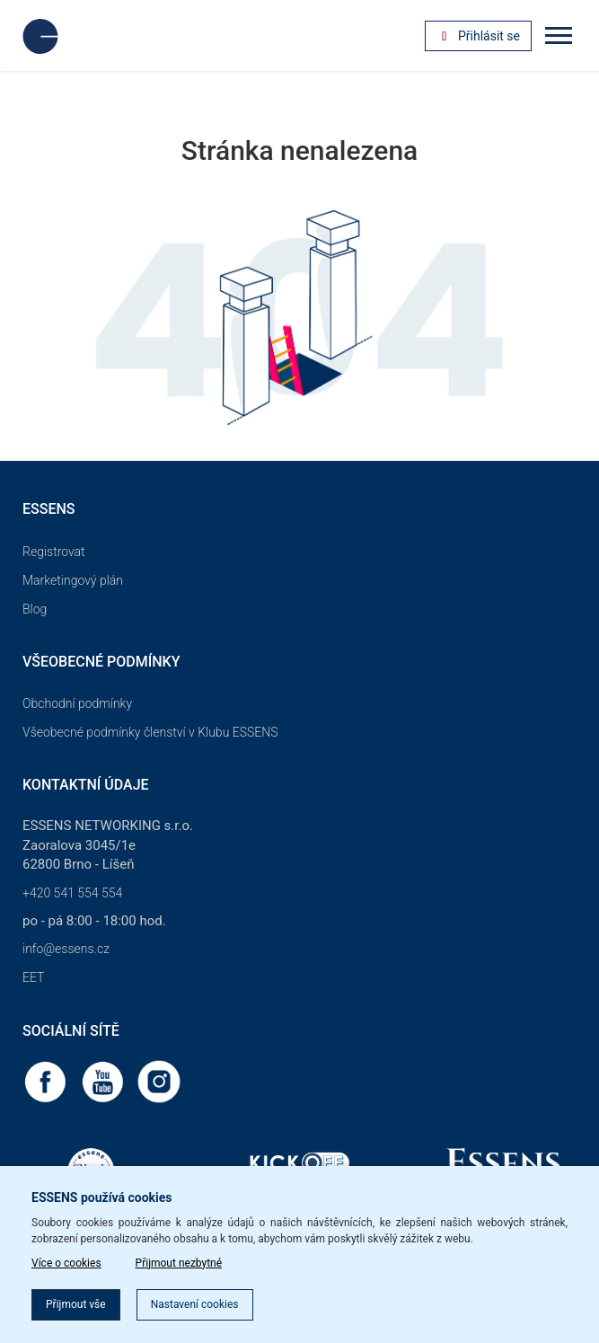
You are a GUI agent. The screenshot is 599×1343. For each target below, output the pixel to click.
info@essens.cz (66, 948)
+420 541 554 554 (72, 893)
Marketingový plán (72, 580)
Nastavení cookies (195, 1304)
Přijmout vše (76, 1304)
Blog (34, 609)
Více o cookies (66, 1263)
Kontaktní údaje (85, 784)
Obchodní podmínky (77, 703)
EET (33, 977)
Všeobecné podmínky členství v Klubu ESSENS (149, 732)
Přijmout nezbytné (179, 1263)
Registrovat (53, 551)
